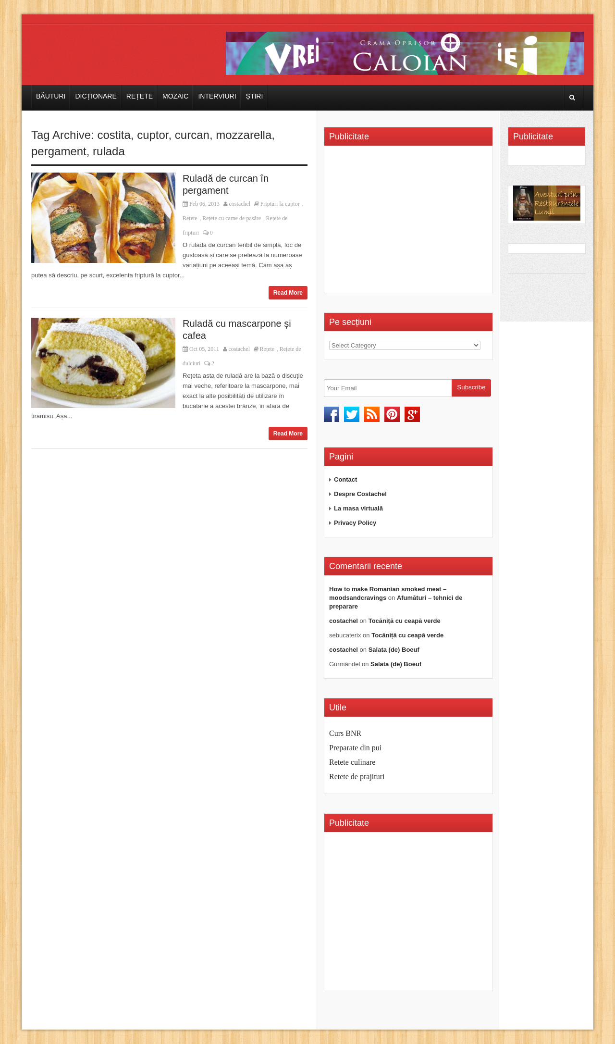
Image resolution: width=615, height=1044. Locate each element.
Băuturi (50, 96)
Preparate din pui (355, 748)
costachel (240, 203)
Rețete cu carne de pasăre (231, 218)
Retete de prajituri (357, 776)
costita (113, 134)
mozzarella (243, 134)
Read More (288, 292)
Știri (254, 96)
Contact (345, 479)
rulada (109, 151)
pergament (58, 151)
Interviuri (217, 96)
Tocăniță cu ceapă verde (405, 620)
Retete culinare (352, 762)
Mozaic (175, 96)
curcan (192, 134)
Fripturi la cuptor (280, 203)
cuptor (152, 134)
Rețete (139, 96)
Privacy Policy (355, 522)
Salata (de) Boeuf (394, 649)
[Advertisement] (410, 222)
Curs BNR (345, 733)
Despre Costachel (360, 493)
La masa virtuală (358, 508)
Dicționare (95, 96)
